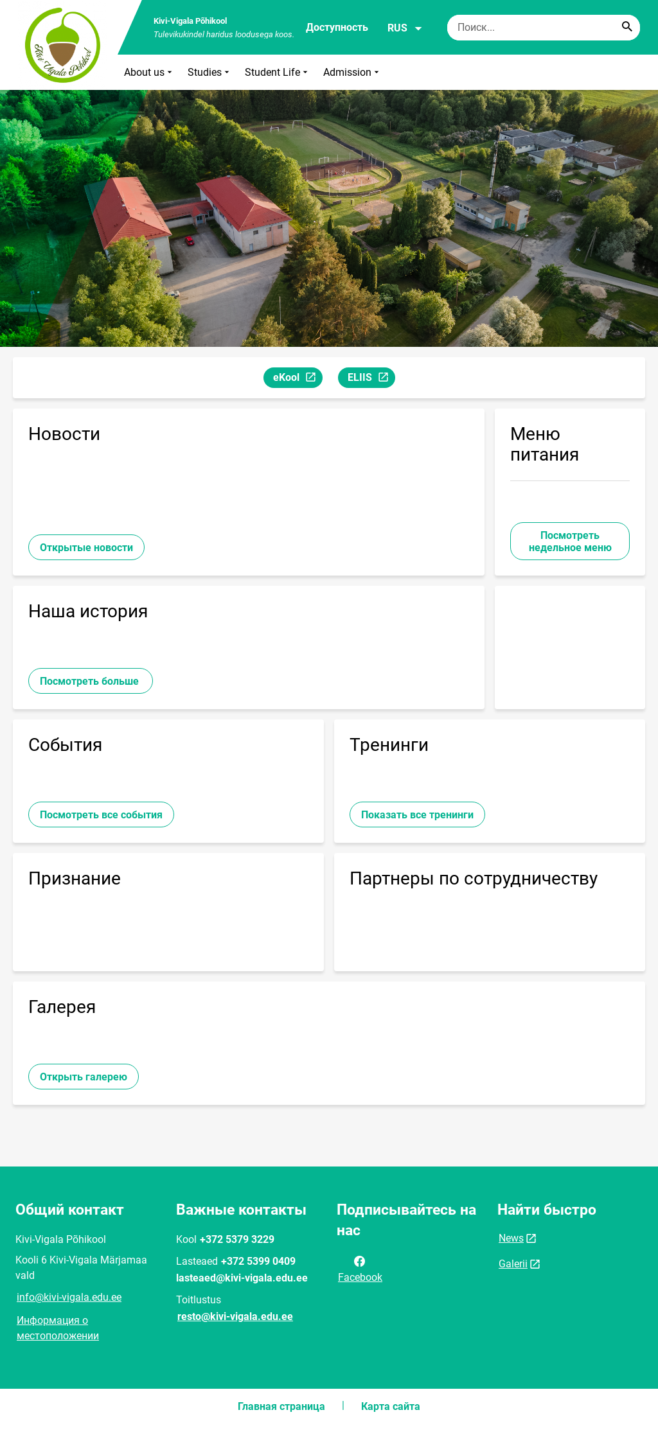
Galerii (513, 1264)
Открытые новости (86, 547)
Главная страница (281, 1406)
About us (149, 72)
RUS (405, 28)
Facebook (360, 1268)
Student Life (277, 72)
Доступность (337, 27)
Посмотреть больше (90, 681)
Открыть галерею (83, 1077)
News (511, 1238)
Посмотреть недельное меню (570, 541)
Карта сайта (390, 1406)
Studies (210, 72)
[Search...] (627, 28)
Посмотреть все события (101, 815)
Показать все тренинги (417, 815)
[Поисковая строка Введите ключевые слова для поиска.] (543, 27)
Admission (352, 72)
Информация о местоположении (58, 1328)
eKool (297, 379)
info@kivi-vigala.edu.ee (69, 1297)
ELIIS (371, 379)
